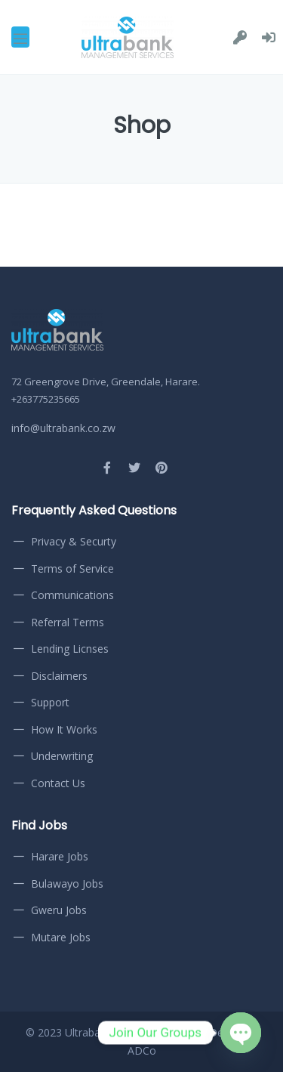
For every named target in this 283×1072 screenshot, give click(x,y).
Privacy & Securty (73, 541)
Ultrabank (88, 1032)
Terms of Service (72, 568)
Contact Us (58, 783)
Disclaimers (59, 676)
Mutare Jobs (61, 937)
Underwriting (62, 756)
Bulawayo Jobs (67, 883)
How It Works (64, 729)
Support (50, 702)
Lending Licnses (70, 648)
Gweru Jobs (59, 910)
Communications (72, 595)
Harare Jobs (59, 856)
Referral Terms (67, 622)
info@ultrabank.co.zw (63, 428)
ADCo (142, 1050)
